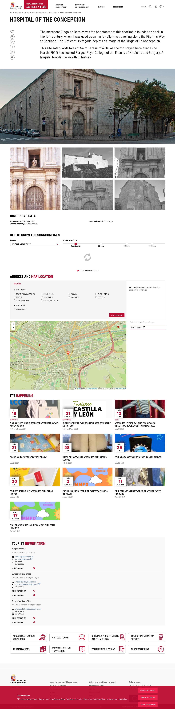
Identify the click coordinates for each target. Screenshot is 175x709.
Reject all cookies (148, 697)
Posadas (73, 294)
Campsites (73, 297)
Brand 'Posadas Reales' (24, 294)
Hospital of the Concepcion (70, 12)
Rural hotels (102, 294)
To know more (18, 568)
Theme (13, 240)
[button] (161, 6)
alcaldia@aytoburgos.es (24, 556)
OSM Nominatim (120, 388)
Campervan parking (50, 300)
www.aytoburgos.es (23, 559)
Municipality (76, 246)
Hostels (100, 297)
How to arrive (136, 327)
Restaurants (20, 309)
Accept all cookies (147, 690)
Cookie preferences (148, 704)
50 (126, 246)
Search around (117, 315)
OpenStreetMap (92, 388)
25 (101, 246)
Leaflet (78, 388)
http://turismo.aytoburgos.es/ (27, 584)
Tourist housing (21, 300)
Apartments (47, 297)
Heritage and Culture (22, 12)
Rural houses (47, 294)
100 (152, 246)
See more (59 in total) (88, 270)
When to (19, 591)
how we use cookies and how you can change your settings (105, 699)
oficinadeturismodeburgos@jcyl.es (28, 609)
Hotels (18, 297)
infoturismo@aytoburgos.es (25, 582)
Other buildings (52, 12)
